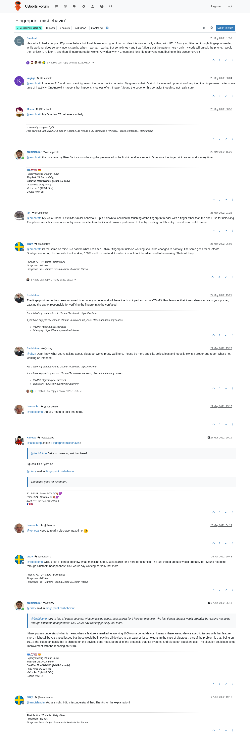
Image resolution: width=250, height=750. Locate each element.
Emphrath (32, 38)
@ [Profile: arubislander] (36, 702)
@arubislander (43, 697)
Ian (28, 212)
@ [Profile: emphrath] (34, 83)
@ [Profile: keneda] (33, 530)
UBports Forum (37, 6)
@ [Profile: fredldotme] (35, 411)
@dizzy (46, 348)
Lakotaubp (33, 406)
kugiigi (31, 78)
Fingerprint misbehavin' (65, 442)
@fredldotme (49, 406)
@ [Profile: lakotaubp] (34, 442)
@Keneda (48, 525)
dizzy (30, 244)
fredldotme (33, 295)
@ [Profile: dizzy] (31, 353)
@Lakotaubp (45, 437)
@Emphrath (44, 78)
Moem (30, 109)
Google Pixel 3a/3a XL (29, 28)
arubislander (34, 152)
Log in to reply (225, 27)
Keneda (31, 437)
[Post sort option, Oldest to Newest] (204, 28)
